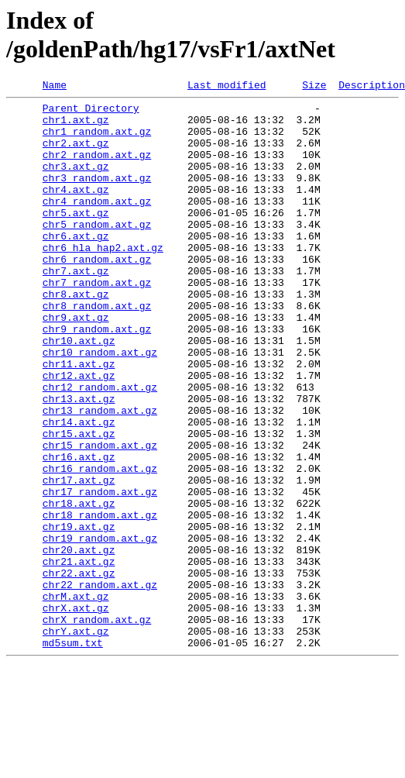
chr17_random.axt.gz (100, 573)
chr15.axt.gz (79, 503)
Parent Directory (91, 112)
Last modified (226, 87)
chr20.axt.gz (79, 642)
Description (371, 87)
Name (55, 87)
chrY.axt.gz (76, 740)
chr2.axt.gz (76, 154)
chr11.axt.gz (79, 419)
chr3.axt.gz (76, 182)
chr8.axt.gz (76, 336)
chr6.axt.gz (76, 266)
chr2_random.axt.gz (97, 168)
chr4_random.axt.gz (97, 224)
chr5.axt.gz (76, 238)
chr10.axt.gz (79, 391)
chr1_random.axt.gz (97, 140)
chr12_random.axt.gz (100, 447)
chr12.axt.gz (79, 433)
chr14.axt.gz (79, 489)
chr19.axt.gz (79, 614)
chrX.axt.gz (76, 712)
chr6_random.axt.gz (97, 294)
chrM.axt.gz (76, 698)
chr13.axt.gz (79, 461)
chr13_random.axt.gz (100, 475)
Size (314, 87)
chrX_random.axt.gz (97, 726)
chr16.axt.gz (79, 531)
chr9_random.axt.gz (97, 377)
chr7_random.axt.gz (97, 322)
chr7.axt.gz (76, 308)
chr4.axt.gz (76, 210)
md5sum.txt (73, 754)
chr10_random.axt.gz (100, 405)
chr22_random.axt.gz (100, 684)
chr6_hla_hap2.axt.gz (103, 280)
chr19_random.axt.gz (100, 628)
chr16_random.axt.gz (100, 545)
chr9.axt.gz (76, 363)
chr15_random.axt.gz (100, 517)
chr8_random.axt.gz (97, 349)
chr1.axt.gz (76, 126)
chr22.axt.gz (79, 670)
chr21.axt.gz (79, 656)
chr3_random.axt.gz (97, 196)
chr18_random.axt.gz (100, 601)
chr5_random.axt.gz (97, 252)
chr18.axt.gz (79, 587)
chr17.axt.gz (79, 559)
